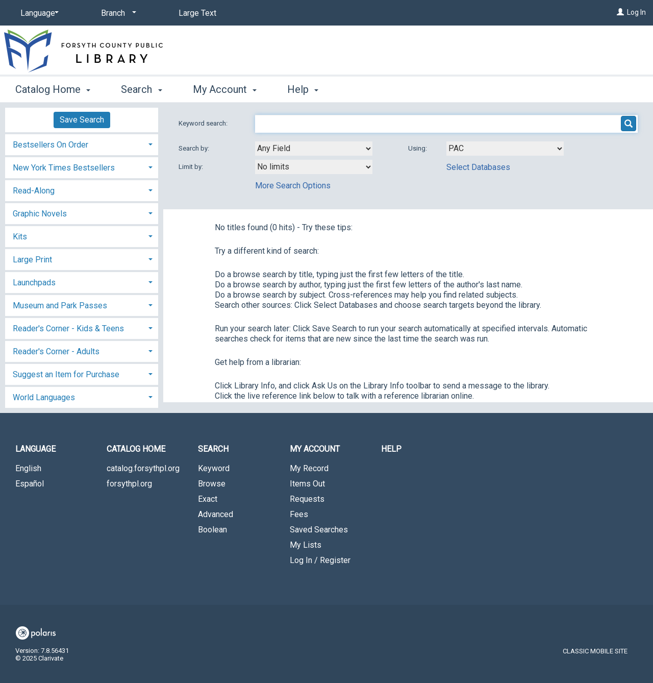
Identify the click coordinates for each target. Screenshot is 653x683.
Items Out (307, 484)
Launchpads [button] (34, 282)
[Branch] (117, 13)
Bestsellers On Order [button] (50, 145)
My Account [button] (225, 89)
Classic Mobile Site (595, 651)
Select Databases (478, 167)
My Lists (305, 545)
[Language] (37, 13)
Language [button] (35, 449)
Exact (207, 499)
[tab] (81, 143)
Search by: (195, 148)
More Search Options (293, 185)
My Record (309, 468)
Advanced (215, 514)
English (28, 468)
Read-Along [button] (34, 191)
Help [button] (302, 89)
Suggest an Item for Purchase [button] (66, 374)
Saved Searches (319, 529)
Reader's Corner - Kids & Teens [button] (68, 328)
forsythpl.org (129, 484)
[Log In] (620, 12)
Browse (211, 484)
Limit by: (192, 166)
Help (391, 449)
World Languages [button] (44, 397)
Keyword (214, 468)
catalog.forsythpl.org (143, 468)
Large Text (197, 13)
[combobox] (313, 148)
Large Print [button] (32, 259)
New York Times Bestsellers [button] (64, 168)
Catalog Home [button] (52, 89)
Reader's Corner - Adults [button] (56, 351)
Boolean (212, 529)
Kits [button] (20, 236)
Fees (299, 514)
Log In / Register (320, 560)
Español (29, 484)
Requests (307, 499)
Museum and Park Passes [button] (60, 305)
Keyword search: (204, 123)
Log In (636, 12)
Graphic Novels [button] (40, 213)
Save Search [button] (82, 120)
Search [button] (141, 89)
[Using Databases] (505, 148)
